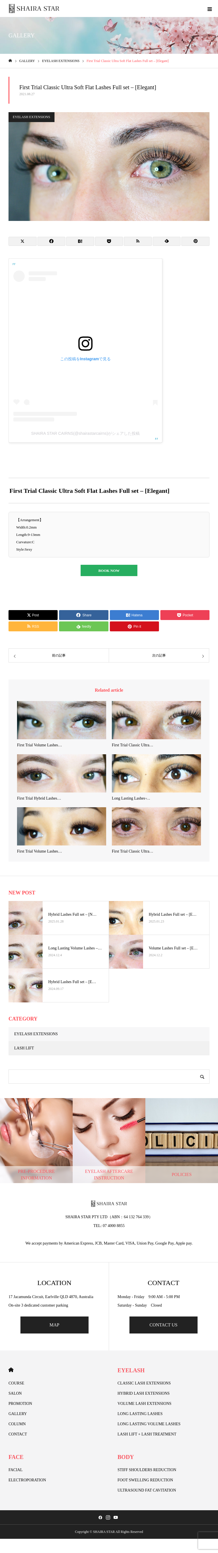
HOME (11, 1369)
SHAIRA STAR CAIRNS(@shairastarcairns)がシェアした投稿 (85, 433)
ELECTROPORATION (27, 1480)
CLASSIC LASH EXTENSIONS (144, 1383)
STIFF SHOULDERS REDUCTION (147, 1470)
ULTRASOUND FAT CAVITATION (147, 1490)
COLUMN (17, 1424)
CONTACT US (163, 1324)
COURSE (16, 1383)
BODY (126, 1457)
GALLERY (18, 1414)
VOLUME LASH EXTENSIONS (144, 1403)
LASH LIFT (24, 1048)
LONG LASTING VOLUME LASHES (149, 1424)
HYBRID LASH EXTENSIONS (144, 1393)
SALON (15, 1393)
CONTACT (18, 1434)
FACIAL (16, 1470)
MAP (54, 1324)
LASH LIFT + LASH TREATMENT (147, 1434)
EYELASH (131, 1370)
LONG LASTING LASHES (140, 1414)
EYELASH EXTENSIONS (31, 117)
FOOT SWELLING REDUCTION (145, 1480)
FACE (16, 1457)
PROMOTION (20, 1403)
